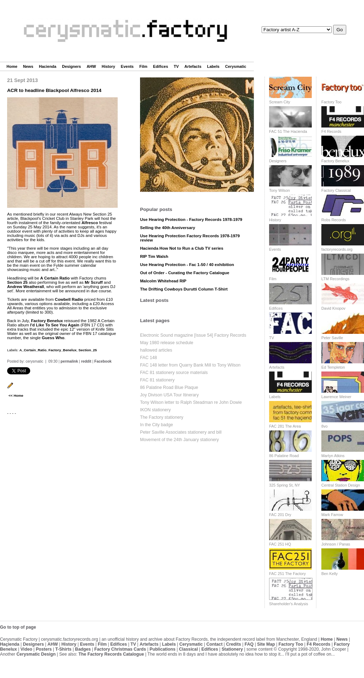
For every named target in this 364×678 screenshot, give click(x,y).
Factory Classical (336, 190)
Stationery (232, 649)
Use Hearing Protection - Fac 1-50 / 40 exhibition (187, 264)
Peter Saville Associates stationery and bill (180, 432)
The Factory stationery (161, 417)
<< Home (16, 395)
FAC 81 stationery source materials (174, 372)
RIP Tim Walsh (154, 256)
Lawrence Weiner (336, 397)
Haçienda (9, 644)
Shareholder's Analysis (288, 604)
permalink (69, 361)
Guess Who (53, 338)
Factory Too (331, 102)
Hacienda (48, 66)
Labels (213, 66)
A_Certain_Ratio (32, 350)
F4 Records (331, 131)
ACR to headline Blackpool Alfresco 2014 (54, 90)
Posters (44, 649)
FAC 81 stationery (157, 380)
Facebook (103, 361)
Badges (83, 649)
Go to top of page (18, 627)
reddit (86, 361)
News (28, 66)
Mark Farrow (332, 514)
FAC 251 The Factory (287, 573)
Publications (163, 649)
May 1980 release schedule (166, 342)
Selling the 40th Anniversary (167, 228)
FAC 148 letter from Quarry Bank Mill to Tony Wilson (190, 365)
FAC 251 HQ (280, 544)
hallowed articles (156, 350)
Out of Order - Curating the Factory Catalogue (184, 273)
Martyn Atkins (332, 456)
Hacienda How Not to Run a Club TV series (181, 248)
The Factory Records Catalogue (111, 654)
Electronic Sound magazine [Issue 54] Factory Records (193, 335)
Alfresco (89, 223)
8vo (324, 426)
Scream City (279, 102)
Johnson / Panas (335, 544)
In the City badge (156, 424)
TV (176, 66)
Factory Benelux (47, 321)
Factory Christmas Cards (120, 649)
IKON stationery (155, 409)
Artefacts (193, 66)
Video (26, 649)
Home (11, 66)
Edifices (160, 66)
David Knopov (333, 308)
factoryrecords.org (337, 249)
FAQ (249, 644)
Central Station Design (340, 485)
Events (127, 66)
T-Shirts (63, 649)
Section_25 (88, 350)
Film (143, 66)
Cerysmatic (235, 66)
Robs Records (333, 220)
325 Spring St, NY (284, 485)
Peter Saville (332, 338)
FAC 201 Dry (280, 514)
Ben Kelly (329, 573)
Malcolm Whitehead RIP (163, 281)
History (108, 66)
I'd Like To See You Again (54, 325)
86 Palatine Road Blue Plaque (169, 387)
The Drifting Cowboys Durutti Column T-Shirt (184, 289)
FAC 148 (148, 357)
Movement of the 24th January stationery (179, 439)
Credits (233, 644)
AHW (91, 66)
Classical (188, 649)
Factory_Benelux (62, 350)
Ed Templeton (333, 367)
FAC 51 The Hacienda (288, 131)
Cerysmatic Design (35, 654)
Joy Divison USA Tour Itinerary (169, 394)
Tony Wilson (279, 190)
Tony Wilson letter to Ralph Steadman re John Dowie (191, 402)
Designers (71, 66)
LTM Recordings (335, 279)
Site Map (266, 644)
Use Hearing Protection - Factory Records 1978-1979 (191, 219)
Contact (214, 644)
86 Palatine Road (284, 456)
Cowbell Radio (69, 299)
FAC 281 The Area (285, 426)
